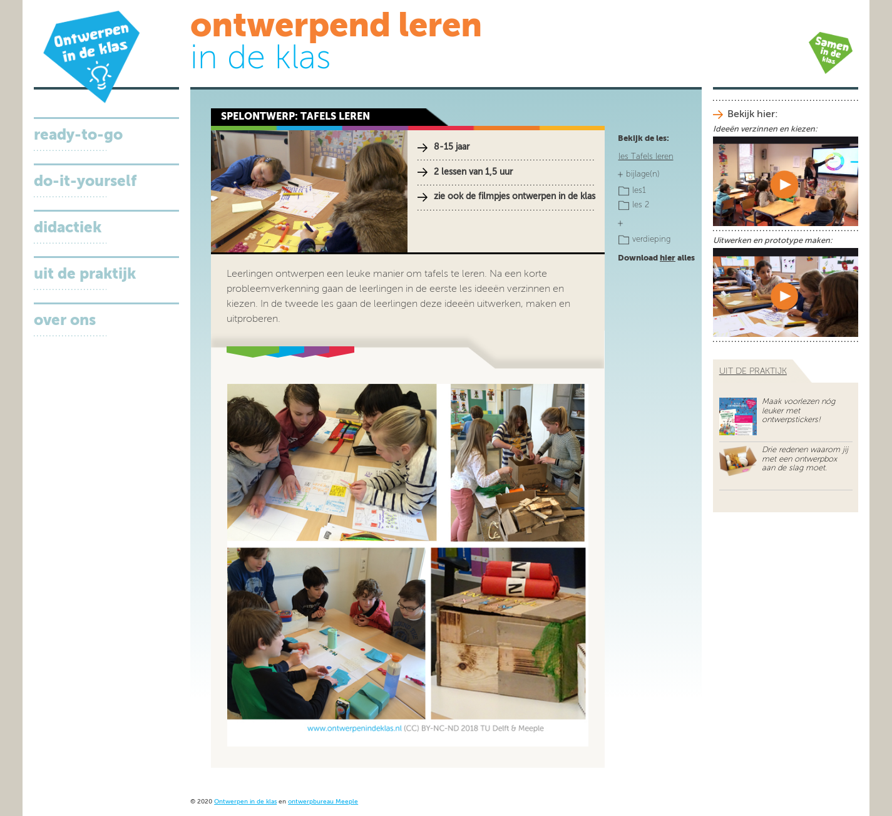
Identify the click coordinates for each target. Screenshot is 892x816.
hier (667, 258)
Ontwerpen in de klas (245, 802)
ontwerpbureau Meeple (323, 802)
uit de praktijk (753, 371)
